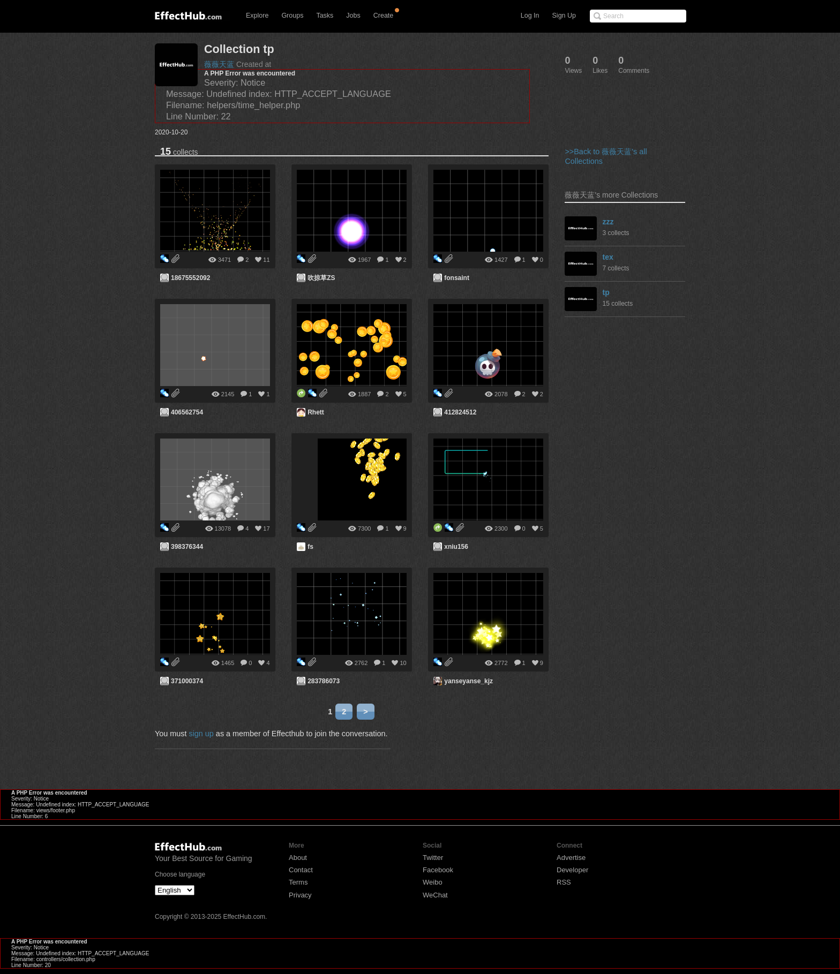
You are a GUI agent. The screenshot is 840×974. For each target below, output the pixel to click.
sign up (201, 733)
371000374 (187, 681)
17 (266, 528)
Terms (298, 882)
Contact (301, 870)
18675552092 (190, 278)
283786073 (324, 681)
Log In (530, 15)
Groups (292, 15)
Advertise (571, 858)
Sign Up (564, 15)
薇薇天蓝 (219, 64)
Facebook (438, 870)
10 (403, 663)
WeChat (435, 895)
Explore (257, 15)
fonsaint (456, 278)
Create (383, 15)
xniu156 (456, 546)
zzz (607, 221)
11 (266, 259)
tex (607, 257)
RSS (564, 882)
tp (605, 292)
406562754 (187, 412)
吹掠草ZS (321, 278)
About (298, 858)
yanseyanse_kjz (468, 681)
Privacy (300, 895)
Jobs (353, 15)
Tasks (324, 15)
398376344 (187, 546)
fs (310, 546)
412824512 (460, 412)
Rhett (316, 412)
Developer (572, 870)
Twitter (433, 858)
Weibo (432, 882)
